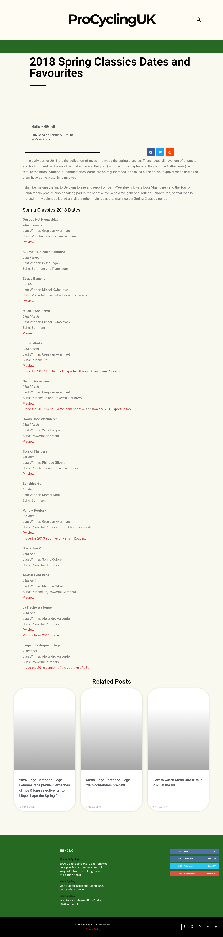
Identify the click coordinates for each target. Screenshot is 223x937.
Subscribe (211, 873)
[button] (199, 20)
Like (214, 851)
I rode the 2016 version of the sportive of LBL (56, 668)
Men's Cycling (43, 139)
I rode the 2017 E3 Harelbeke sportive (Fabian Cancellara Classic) (71, 371)
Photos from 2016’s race (41, 635)
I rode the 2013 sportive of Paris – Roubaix (54, 538)
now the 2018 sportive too (111, 409)
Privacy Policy (93, 929)
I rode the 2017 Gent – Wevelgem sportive (54, 409)
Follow (212, 858)
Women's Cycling (69, 859)
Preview (28, 242)
